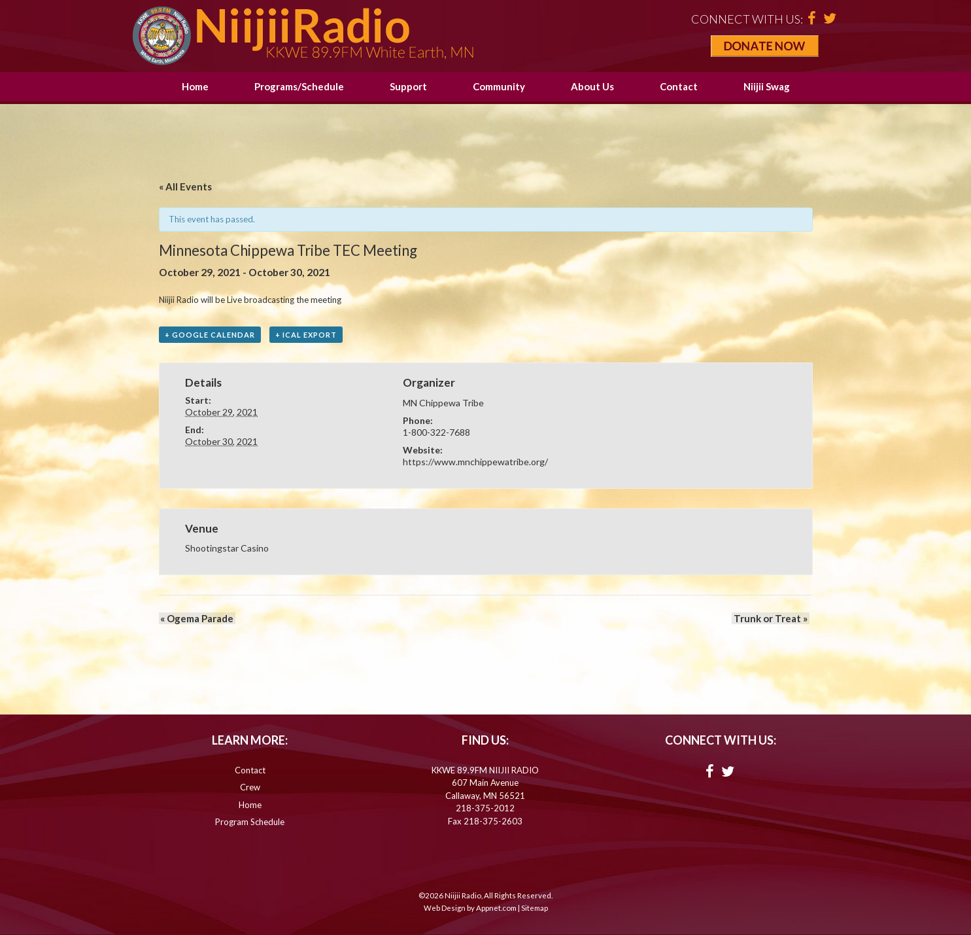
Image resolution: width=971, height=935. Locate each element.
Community (499, 86)
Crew (250, 788)
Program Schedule (249, 822)
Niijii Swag (766, 86)
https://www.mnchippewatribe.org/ (475, 462)
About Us (592, 86)
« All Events (185, 186)
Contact (679, 86)
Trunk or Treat (772, 619)
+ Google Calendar (210, 335)
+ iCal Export (306, 335)
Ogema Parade (195, 619)
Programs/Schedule (299, 86)
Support (408, 86)
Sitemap (534, 908)
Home (195, 86)
